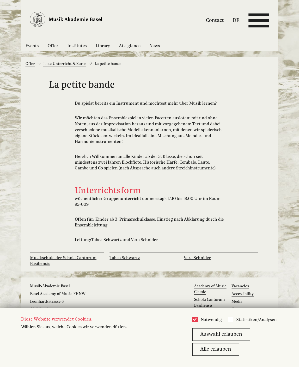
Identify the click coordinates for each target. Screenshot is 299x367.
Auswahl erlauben (221, 334)
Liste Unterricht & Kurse (64, 64)
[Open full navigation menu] (258, 20)
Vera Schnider (197, 258)
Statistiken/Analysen (256, 320)
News (154, 46)
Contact (215, 20)
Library (103, 46)
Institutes (77, 46)
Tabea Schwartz (125, 258)
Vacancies (240, 286)
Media (237, 302)
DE (236, 20)
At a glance (129, 46)
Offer (53, 46)
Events (32, 46)
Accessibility (243, 294)
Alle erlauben (215, 349)
